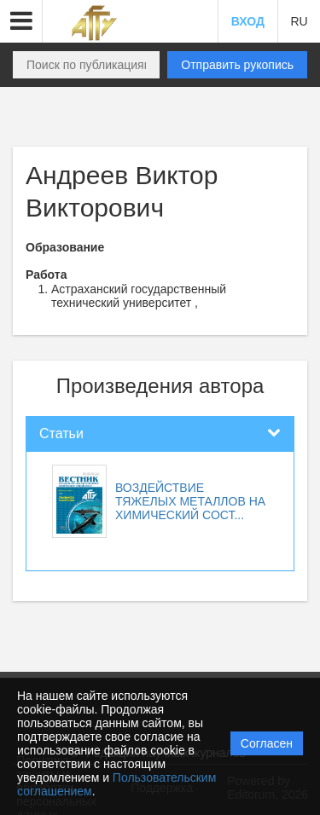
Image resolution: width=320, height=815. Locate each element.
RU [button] (298, 21)
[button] (21, 21)
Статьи (61, 433)
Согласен (267, 743)
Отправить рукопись (237, 65)
